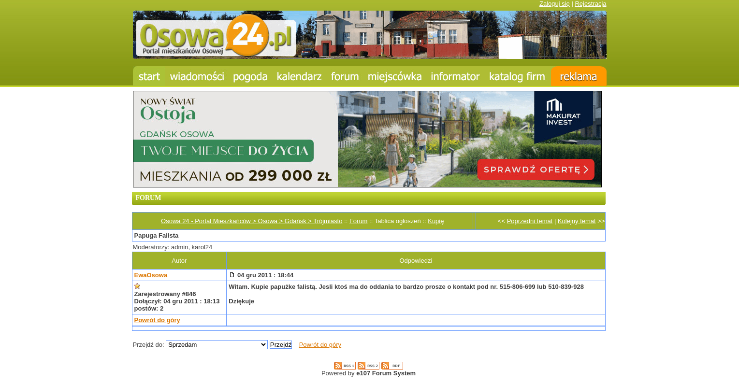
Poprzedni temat (530, 221)
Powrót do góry (157, 320)
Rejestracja (590, 3)
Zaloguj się (554, 3)
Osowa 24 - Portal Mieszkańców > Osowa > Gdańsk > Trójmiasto (251, 221)
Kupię (436, 221)
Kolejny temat (577, 221)
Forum (358, 221)
